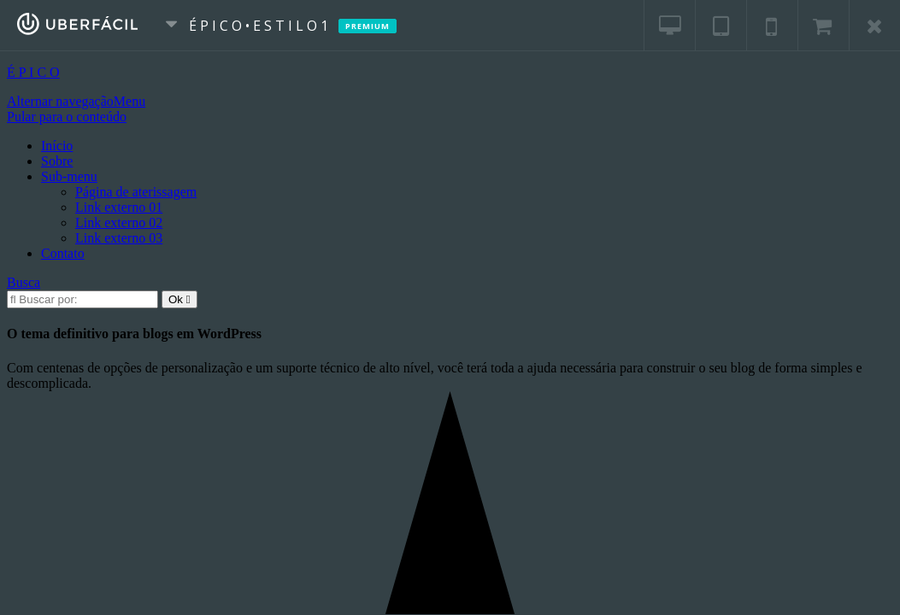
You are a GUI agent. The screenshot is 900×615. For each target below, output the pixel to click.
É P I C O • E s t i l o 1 (267, 25)
